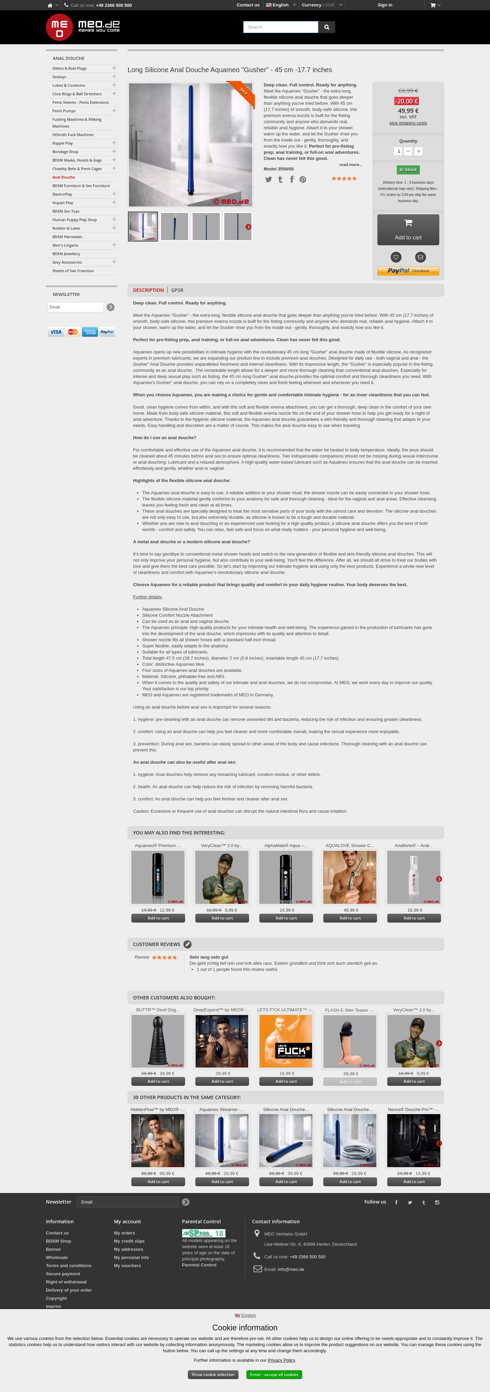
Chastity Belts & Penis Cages (77, 168)
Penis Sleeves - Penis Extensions (80, 102)
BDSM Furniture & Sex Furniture (81, 185)
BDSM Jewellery (66, 253)
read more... (350, 164)
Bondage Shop (65, 151)
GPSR (177, 292)
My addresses (128, 1251)
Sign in (385, 4)
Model (270, 169)
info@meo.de (291, 1271)
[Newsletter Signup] (110, 307)
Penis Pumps (64, 110)
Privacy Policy (281, 1360)
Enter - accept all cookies (274, 1374)
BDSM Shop (58, 1243)
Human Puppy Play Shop (74, 219)
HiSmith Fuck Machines (73, 134)
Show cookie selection (213, 1374)
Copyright (56, 1300)
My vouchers (127, 1268)
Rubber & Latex (66, 228)
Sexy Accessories (67, 262)
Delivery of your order (69, 1292)
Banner (53, 1251)
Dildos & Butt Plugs (69, 68)
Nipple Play (62, 143)
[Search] (326, 27)
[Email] (76, 307)
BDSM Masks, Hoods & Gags (77, 160)
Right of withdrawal (66, 1284)
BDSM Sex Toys (65, 211)
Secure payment (63, 1276)
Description (148, 292)
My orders (124, 1235)
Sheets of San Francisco (73, 270)
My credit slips (129, 1243)
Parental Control (199, 1267)
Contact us (248, 4)
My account (127, 1224)
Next (248, 226)
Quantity (408, 141)
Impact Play (62, 202)
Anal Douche (63, 177)
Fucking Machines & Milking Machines (76, 123)
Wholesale (57, 1259)
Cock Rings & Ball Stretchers (77, 93)
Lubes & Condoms (68, 85)
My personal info (131, 1259)
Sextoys (59, 76)
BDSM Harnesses (67, 236)
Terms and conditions (69, 1268)
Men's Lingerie (65, 245)
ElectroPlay (62, 194)
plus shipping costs (408, 123)
